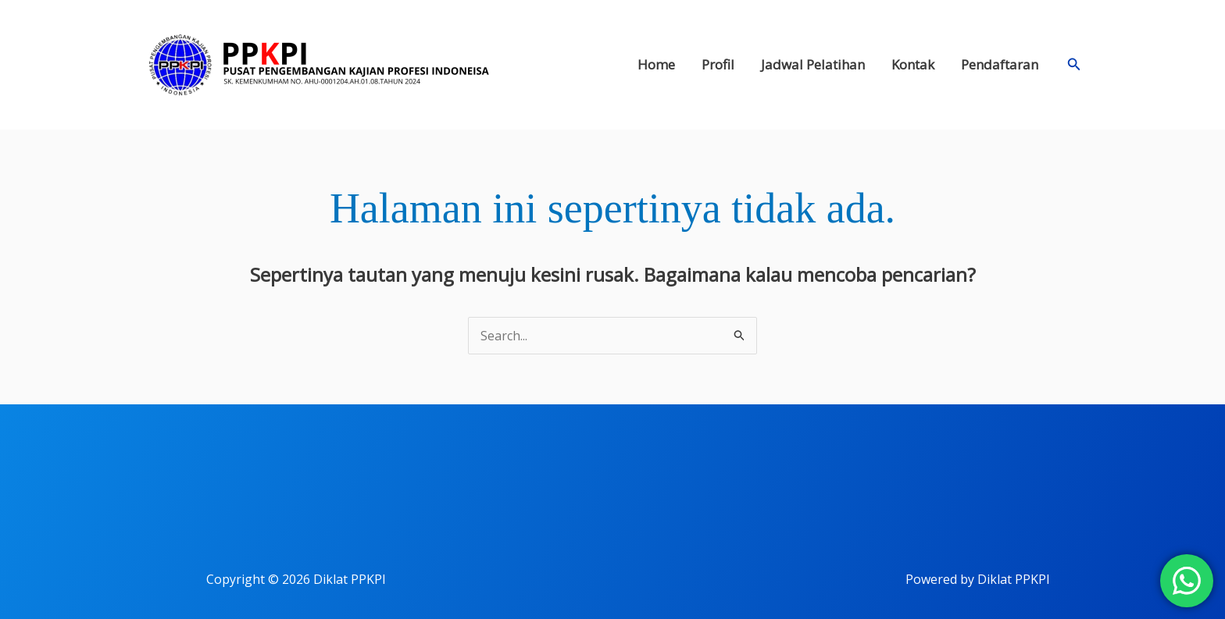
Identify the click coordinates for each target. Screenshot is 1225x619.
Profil (718, 64)
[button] (1074, 65)
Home (656, 64)
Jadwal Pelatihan (813, 64)
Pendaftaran (999, 64)
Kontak (912, 64)
